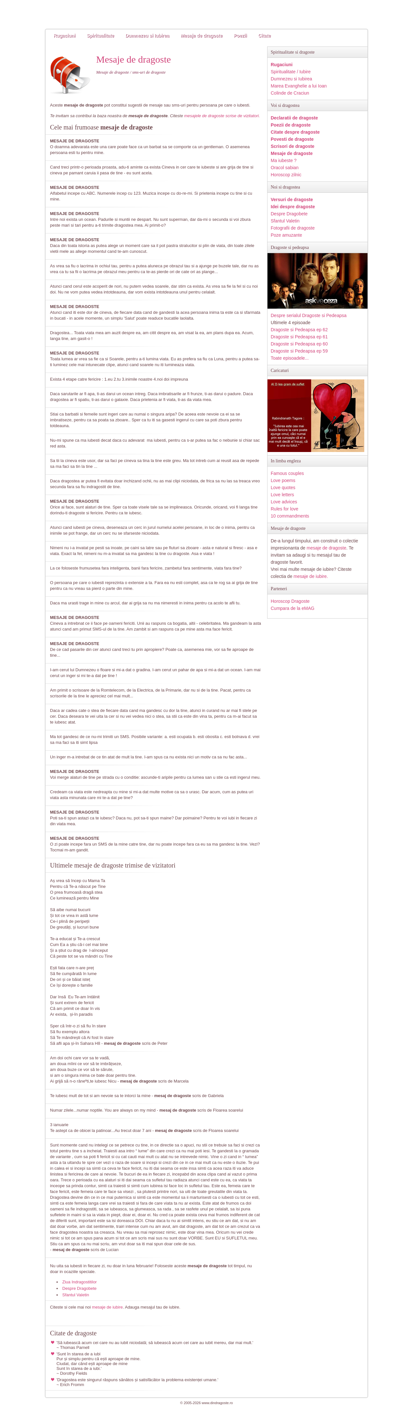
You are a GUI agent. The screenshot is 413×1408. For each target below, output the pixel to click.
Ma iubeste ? (284, 160)
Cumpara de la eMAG (292, 608)
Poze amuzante (286, 235)
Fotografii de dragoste (293, 228)
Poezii (240, 35)
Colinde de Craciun (290, 93)
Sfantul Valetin (75, 1294)
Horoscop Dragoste (290, 601)
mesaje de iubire (107, 1307)
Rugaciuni (65, 35)
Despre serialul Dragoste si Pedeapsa (309, 315)
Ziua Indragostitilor (79, 1282)
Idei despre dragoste (293, 206)
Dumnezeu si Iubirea (147, 35)
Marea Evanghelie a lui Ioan (299, 85)
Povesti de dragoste (292, 139)
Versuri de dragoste (292, 199)
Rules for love (284, 508)
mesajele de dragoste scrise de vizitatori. (222, 115)
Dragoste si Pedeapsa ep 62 (299, 329)
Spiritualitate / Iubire (291, 71)
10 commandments (290, 516)
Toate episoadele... (290, 358)
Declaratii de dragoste (294, 117)
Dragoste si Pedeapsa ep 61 (299, 336)
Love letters (282, 494)
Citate (264, 35)
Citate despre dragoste (295, 132)
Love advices (284, 501)
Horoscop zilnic (286, 174)
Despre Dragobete (79, 1288)
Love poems (283, 480)
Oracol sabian (284, 167)
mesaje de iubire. (311, 576)
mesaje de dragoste (326, 547)
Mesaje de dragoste (202, 35)
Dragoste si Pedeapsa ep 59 (299, 351)
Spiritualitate (100, 35)
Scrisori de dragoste (292, 146)
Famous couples (287, 473)
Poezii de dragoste (291, 125)
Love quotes (283, 487)
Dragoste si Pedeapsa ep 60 (299, 343)
